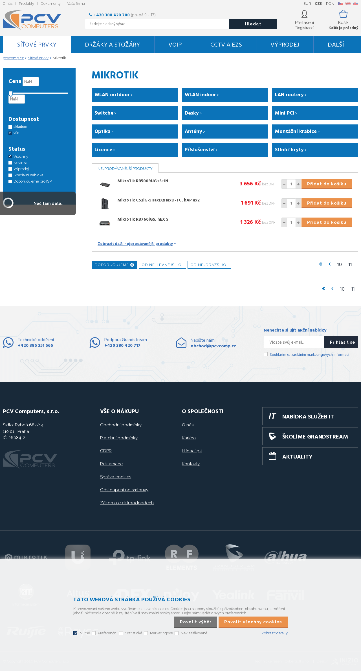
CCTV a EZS (226, 45)
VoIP (175, 45)
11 (350, 265)
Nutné (85, 633)
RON (330, 3)
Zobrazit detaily (274, 633)
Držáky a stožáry (112, 45)
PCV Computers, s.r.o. (35, 20)
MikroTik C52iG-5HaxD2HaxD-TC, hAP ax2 (158, 200)
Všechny (21, 156)
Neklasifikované (194, 633)
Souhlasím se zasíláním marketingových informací (309, 355)
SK (355, 3)
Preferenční (107, 633)
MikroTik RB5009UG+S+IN (142, 181)
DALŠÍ (336, 45)
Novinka (20, 163)
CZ (340, 3)
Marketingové (161, 633)
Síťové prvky (36, 45)
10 (339, 265)
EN (348, 3)
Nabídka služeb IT (308, 417)
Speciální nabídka (28, 175)
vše (16, 133)
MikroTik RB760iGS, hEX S (142, 219)
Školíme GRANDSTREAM (315, 437)
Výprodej (284, 45)
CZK (318, 3)
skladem (20, 126)
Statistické (133, 633)
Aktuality (297, 457)
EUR (307, 3)
